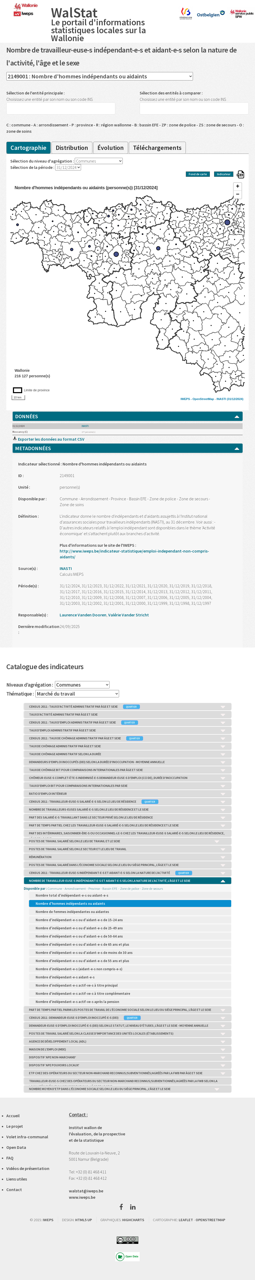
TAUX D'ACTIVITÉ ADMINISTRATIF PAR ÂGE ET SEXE (127, 715)
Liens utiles (16, 1179)
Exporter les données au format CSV (48, 439)
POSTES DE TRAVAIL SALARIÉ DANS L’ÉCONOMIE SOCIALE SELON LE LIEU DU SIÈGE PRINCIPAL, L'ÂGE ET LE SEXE (127, 865)
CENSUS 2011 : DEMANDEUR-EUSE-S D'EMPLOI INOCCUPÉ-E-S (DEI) (127, 1018)
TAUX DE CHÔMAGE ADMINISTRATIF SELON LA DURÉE (127, 754)
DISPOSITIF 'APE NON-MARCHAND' (127, 1057)
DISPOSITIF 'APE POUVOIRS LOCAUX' (127, 1065)
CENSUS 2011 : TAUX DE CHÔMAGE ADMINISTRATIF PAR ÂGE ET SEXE (127, 738)
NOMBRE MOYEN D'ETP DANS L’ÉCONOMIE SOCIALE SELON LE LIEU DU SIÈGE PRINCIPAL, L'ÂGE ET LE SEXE (124, 1089)
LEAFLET (186, 1219)
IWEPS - (186, 399)
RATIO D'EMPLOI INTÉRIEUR (127, 794)
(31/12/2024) (235, 399)
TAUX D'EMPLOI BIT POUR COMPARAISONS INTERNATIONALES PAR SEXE (127, 786)
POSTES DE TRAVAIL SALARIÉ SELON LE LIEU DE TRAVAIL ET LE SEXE (124, 841)
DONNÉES (127, 416)
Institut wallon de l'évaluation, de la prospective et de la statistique (97, 1134)
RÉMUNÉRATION (127, 857)
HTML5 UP (83, 1219)
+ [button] (237, 187)
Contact (14, 1189)
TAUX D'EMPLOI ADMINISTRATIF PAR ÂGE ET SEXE (127, 731)
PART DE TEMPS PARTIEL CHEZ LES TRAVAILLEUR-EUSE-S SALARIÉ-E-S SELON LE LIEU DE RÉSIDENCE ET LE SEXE (127, 826)
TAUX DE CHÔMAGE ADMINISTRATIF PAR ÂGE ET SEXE (127, 746)
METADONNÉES (127, 448)
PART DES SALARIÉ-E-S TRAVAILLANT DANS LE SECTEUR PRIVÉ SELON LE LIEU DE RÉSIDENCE (127, 818)
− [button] (237, 195)
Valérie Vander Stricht (128, 614)
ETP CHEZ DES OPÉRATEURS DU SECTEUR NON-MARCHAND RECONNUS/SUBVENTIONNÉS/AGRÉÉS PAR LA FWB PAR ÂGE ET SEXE (127, 1073)
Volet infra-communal (27, 1136)
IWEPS (48, 1219)
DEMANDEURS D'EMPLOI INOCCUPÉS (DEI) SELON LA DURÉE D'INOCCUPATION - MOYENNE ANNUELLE (127, 762)
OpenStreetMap (203, 399)
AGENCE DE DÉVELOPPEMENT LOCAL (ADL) (127, 1042)
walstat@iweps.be (86, 1190)
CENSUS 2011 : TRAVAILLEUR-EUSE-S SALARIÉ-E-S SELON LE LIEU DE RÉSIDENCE (127, 802)
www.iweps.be (82, 1197)
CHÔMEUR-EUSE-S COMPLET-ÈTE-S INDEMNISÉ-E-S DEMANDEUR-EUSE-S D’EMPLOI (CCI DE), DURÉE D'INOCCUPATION (127, 778)
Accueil (13, 1115)
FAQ (9, 1157)
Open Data (16, 1147)
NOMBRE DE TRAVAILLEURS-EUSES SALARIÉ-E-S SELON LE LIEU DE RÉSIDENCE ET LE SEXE (127, 810)
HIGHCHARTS (133, 1219)
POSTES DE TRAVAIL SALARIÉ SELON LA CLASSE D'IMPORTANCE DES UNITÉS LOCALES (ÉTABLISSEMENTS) (127, 1034)
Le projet (14, 1126)
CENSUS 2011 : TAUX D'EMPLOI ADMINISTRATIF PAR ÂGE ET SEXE (127, 723)
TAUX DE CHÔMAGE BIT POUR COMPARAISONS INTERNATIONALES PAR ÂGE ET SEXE (127, 770)
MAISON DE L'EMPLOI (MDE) (127, 1050)
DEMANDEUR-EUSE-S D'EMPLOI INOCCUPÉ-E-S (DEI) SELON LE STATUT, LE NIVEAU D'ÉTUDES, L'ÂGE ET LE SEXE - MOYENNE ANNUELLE (127, 1026)
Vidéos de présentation (27, 1168)
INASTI (221, 399)
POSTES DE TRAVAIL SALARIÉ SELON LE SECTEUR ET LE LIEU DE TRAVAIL (127, 849)
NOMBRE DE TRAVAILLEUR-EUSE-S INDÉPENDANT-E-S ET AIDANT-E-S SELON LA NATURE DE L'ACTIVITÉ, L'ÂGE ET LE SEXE (127, 881)
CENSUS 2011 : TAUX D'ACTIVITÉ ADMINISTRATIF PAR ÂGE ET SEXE (127, 707)
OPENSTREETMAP (210, 1219)
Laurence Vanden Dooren (83, 614)
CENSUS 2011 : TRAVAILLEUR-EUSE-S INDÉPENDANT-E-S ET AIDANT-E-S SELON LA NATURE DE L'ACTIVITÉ (127, 873)
